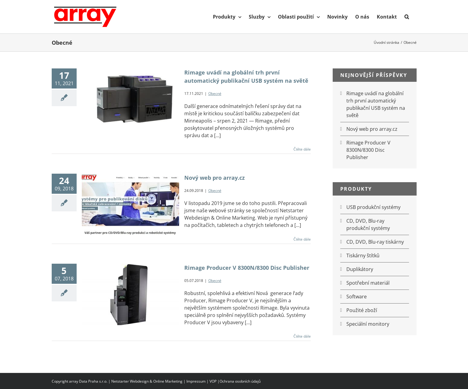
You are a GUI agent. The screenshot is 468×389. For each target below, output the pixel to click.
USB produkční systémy (373, 207)
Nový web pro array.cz (214, 177)
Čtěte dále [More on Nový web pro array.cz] (302, 239)
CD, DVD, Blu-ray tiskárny (375, 241)
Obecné (214, 93)
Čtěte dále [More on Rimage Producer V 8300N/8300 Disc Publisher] (302, 336)
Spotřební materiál (368, 283)
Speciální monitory (367, 324)
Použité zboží (361, 310)
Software (356, 296)
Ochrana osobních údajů (240, 381)
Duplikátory (359, 269)
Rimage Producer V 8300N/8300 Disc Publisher (246, 267)
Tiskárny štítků (363, 255)
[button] (406, 16)
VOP (213, 381)
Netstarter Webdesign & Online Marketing (146, 381)
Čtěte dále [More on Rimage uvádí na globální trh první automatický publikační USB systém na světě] (302, 149)
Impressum (196, 381)
